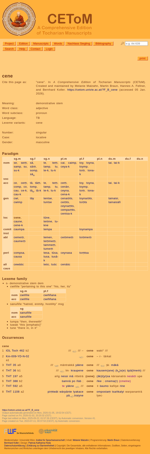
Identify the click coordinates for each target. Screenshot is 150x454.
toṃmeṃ (86, 237)
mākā (114, 365)
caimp (72, 162)
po (73, 381)
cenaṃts (66, 198)
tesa (46, 252)
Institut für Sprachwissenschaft (50, 440)
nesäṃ (131, 376)
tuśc (54, 264)
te (45, 162)
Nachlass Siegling (78, 43)
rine (122, 386)
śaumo (104, 386)
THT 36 (11, 370)
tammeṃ (49, 244)
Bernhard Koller (11, 443)
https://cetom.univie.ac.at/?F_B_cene (92, 89)
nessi (64, 376)
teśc (46, 264)
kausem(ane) (105, 370)
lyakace (78, 391)
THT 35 (11, 365)
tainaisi (113, 198)
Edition (23, 43)
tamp (47, 166)
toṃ (82, 170)
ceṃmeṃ (67, 237)
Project (9, 43)
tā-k (38, 190)
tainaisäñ (115, 202)
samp (17, 166)
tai (110, 162)
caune (18, 221)
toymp (84, 166)
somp (33, 170)
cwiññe (25, 295)
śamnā (66, 381)
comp (17, 186)
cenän (65, 186)
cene (90, 350)
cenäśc (65, 264)
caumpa (19, 229)
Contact (35, 48)
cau (16, 190)
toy (81, 162)
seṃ (24, 162)
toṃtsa (84, 252)
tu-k (53, 170)
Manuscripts (40, 43)
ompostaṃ (104, 391)
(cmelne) (125, 381)
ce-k (24, 190)
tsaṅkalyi (118, 391)
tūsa (55, 252)
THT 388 (12, 381)
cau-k (17, 194)
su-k (16, 170)
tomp (33, 186)
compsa (19, 252)
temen (48, 237)
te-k (46, 170)
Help (22, 48)
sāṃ (33, 166)
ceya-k (65, 166)
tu (56, 166)
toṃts (83, 202)
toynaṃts (86, 198)
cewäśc (19, 264)
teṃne (48, 221)
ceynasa (66, 252)
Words (58, 43)
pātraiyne (74, 395)
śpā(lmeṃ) (134, 370)
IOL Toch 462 (15, 350)
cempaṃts (68, 209)
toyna (90, 162)
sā (31, 162)
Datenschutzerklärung (14, 445)
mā (71, 376)
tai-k (117, 162)
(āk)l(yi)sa (103, 376)
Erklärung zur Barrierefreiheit (40, 445)
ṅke (99, 381)
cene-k (18, 225)
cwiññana (50, 295)
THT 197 (12, 376)
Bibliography (103, 43)
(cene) (89, 376)
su (25, 166)
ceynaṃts (67, 206)
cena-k (65, 194)
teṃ (55, 162)
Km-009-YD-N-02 (17, 356)
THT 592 (12, 386)
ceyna (65, 190)
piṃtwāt (53, 391)
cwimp (18, 202)
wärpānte (65, 391)
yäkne (79, 365)
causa (18, 256)
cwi (16, 198)
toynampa (86, 229)
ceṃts (65, 202)
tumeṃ (48, 248)
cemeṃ (19, 237)
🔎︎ (122, 43)
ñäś (79, 381)
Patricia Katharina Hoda (39, 443)
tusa (46, 256)
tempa (48, 229)
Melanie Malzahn (81, 440)
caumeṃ (19, 241)
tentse (48, 198)
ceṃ (24, 182)
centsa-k (66, 213)
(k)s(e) (121, 370)
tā (31, 182)
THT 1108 (13, 391)
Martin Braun (113, 440)
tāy (32, 198)
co (25, 186)
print (143, 58)
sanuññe (26, 312)
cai (63, 162)
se (15, 162)
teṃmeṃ (50, 241)
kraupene (77, 370)
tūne (47, 217)
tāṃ (37, 182)
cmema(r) (111, 381)
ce (15, 182)
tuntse (48, 202)
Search (9, 48)
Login (49, 48)
